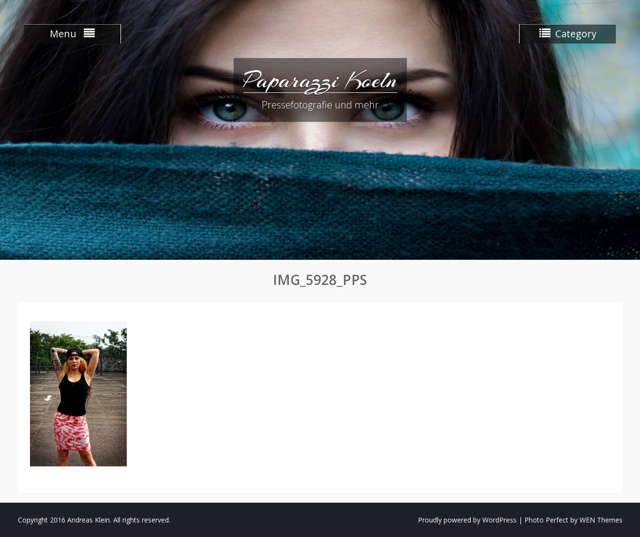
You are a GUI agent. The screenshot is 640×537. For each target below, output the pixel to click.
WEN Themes (601, 519)
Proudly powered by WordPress (467, 519)
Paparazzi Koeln (320, 79)
